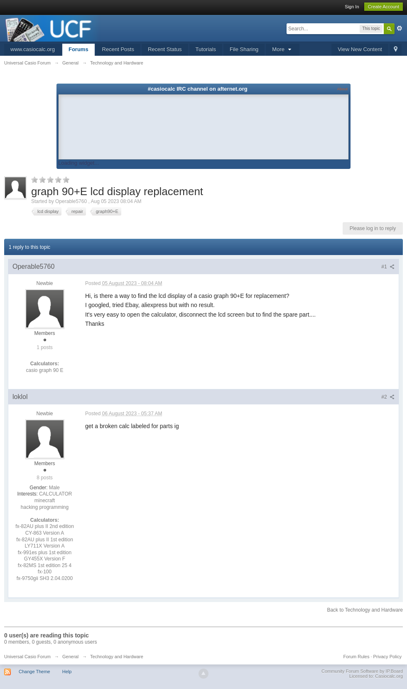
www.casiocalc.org (32, 49)
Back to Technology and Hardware (365, 610)
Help (67, 671)
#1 (388, 267)
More (282, 49)
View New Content (360, 49)
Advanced (399, 28)
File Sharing (244, 49)
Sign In (352, 6)
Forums (78, 49)
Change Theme (34, 671)
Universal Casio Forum (27, 656)
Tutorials (206, 49)
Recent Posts (118, 49)
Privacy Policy (387, 656)
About (342, 89)
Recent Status (165, 49)
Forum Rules (356, 656)
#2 (388, 397)
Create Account (383, 6)
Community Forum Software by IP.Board (362, 671)
